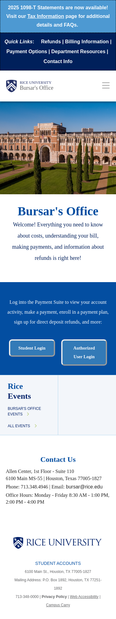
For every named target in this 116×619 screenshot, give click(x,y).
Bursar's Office (36, 88)
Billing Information (87, 41)
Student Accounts (58, 563)
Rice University (35, 82)
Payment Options (26, 51)
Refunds (51, 41)
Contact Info (58, 61)
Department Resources (78, 51)
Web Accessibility (84, 597)
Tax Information (45, 16)
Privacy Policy (54, 597)
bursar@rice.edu (84, 486)
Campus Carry (58, 605)
